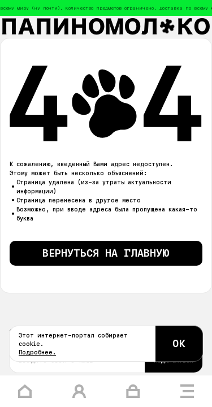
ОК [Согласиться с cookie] (179, 343)
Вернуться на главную (106, 253)
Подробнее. (37, 352)
